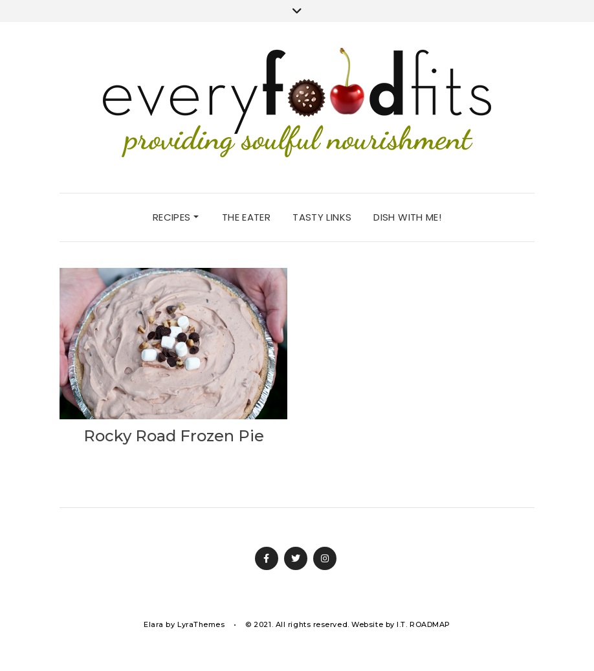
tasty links (321, 217)
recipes (176, 217)
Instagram (324, 558)
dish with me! (407, 217)
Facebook (266, 558)
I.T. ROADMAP (423, 624)
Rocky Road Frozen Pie (173, 435)
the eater (246, 217)
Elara (154, 624)
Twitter (295, 558)
